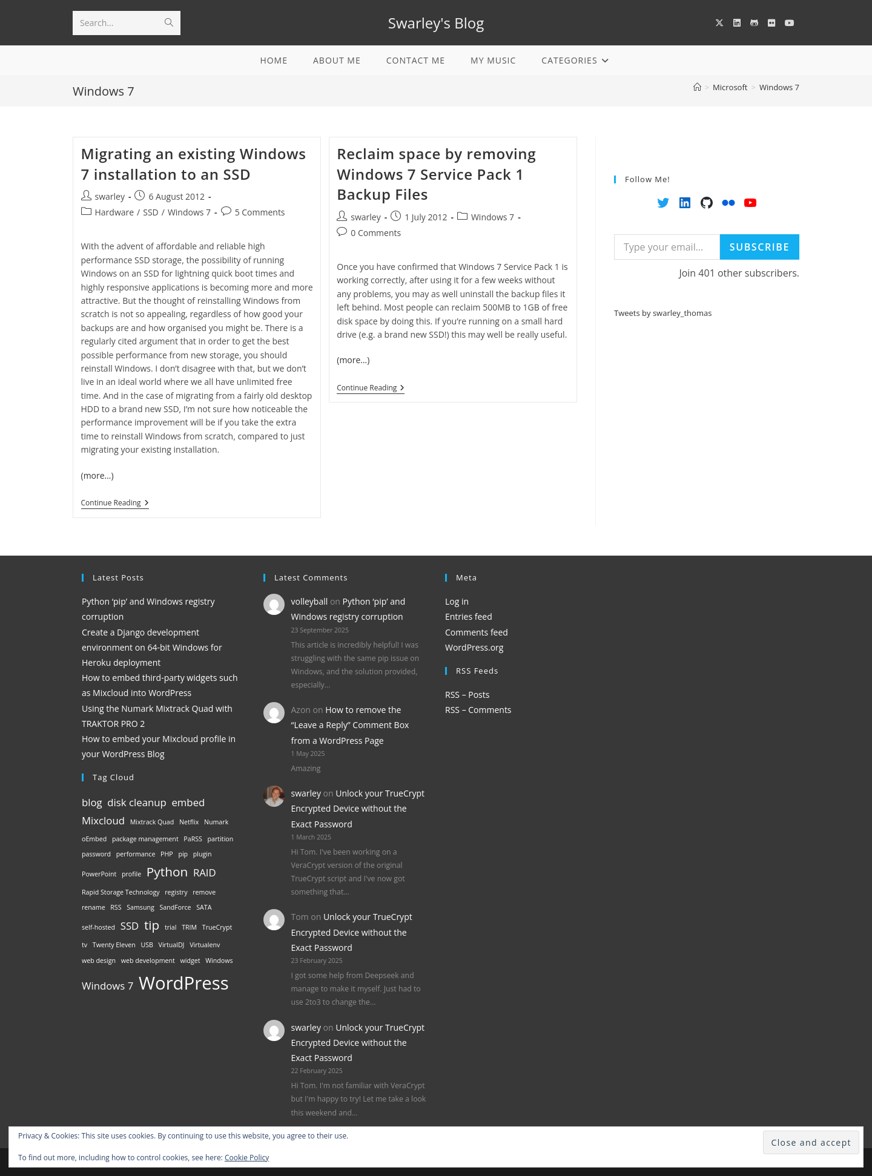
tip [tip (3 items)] (151, 924)
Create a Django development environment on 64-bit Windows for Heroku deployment (152, 647)
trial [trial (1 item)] (170, 927)
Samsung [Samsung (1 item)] (140, 907)
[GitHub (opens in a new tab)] (754, 23)
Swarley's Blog (436, 23)
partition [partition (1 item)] (221, 839)
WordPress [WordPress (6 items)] (184, 983)
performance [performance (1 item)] (136, 854)
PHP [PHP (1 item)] (166, 854)
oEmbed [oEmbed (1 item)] (94, 839)
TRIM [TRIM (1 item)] (189, 927)
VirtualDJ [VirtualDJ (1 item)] (172, 945)
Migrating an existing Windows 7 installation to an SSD (193, 163)
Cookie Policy (247, 1157)
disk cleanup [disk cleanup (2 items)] (136, 802)
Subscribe (760, 247)
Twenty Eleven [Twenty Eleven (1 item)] (114, 945)
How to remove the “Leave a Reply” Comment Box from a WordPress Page (350, 725)
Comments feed (476, 632)
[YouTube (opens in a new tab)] (789, 23)
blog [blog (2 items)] (92, 802)
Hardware (114, 212)
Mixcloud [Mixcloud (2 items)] (103, 820)
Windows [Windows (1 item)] (219, 960)
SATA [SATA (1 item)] (203, 907)
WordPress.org (474, 647)
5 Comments (260, 212)
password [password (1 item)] (96, 854)
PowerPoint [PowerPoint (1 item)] (99, 874)
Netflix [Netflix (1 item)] (189, 822)
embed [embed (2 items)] (188, 802)
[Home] (697, 87)
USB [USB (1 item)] (146, 945)
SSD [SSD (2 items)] (130, 926)
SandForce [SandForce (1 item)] (175, 907)
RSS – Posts (467, 694)
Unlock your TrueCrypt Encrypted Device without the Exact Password (358, 808)
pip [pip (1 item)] (183, 854)
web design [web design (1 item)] (99, 960)
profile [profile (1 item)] (131, 874)
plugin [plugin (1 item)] (202, 854)
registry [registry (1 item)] (176, 892)
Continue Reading (115, 504)
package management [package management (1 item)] (145, 839)
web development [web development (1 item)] (148, 960)
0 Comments (376, 232)
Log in (457, 601)
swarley (110, 196)
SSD (151, 212)
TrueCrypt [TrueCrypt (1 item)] (217, 927)
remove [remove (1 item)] (204, 892)
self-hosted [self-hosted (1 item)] (98, 927)
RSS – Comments (478, 709)
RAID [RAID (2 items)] (204, 872)
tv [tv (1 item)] (84, 945)
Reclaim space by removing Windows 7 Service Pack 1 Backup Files (436, 173)
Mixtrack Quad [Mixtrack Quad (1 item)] (152, 822)
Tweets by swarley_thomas (663, 312)
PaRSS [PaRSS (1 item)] (192, 839)
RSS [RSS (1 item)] (115, 907)
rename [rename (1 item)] (93, 907)
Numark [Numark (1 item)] (216, 822)
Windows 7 (779, 87)
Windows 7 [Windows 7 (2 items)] (107, 986)
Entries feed (468, 616)
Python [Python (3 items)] (167, 871)
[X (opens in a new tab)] (719, 23)
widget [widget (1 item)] (190, 960)
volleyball (309, 601)
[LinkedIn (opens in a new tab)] (736, 23)
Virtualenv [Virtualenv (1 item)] (205, 945)
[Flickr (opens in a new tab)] (771, 23)
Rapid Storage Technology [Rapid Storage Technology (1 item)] (121, 892)
